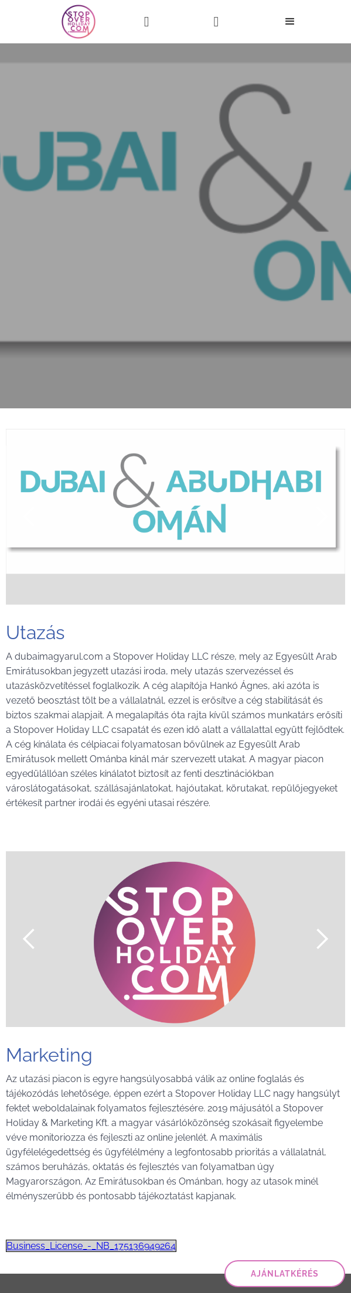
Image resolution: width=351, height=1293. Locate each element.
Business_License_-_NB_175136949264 (91, 1245)
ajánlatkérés (285, 1273)
